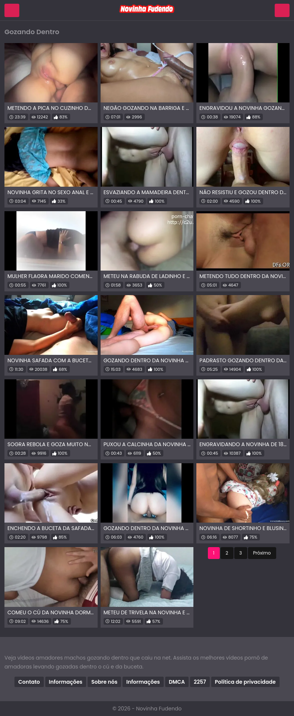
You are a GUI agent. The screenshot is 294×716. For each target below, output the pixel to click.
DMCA (177, 682)
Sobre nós (104, 682)
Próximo (262, 553)
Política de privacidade (245, 682)
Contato (29, 682)
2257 (200, 682)
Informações (65, 682)
